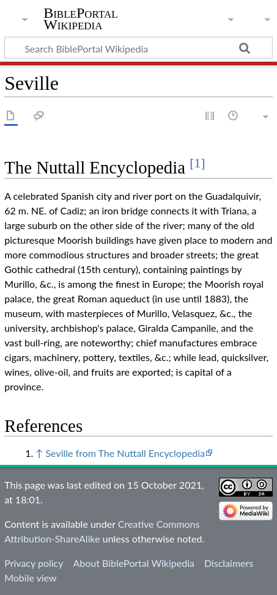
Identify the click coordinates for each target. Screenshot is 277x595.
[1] (197, 163)
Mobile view (30, 577)
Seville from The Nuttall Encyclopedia (125, 453)
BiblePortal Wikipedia (80, 19)
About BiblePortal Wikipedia (133, 563)
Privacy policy (33, 563)
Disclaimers (228, 563)
